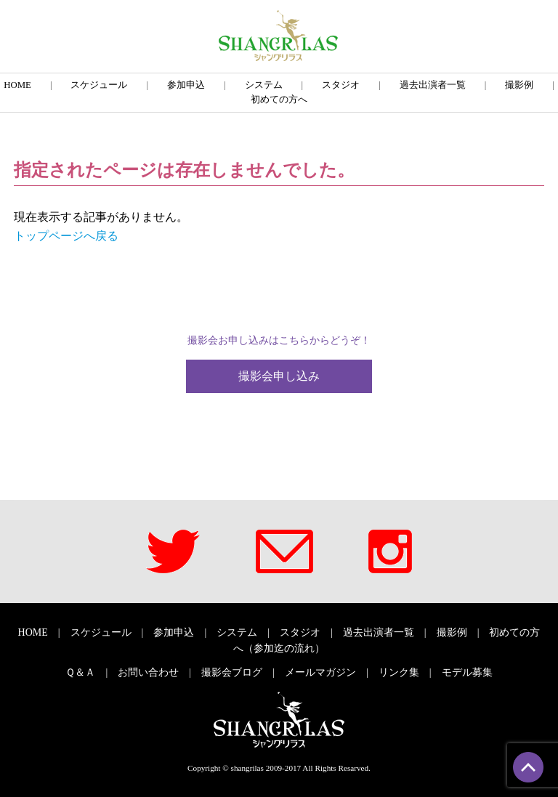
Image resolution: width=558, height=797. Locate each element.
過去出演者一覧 (433, 85)
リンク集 (399, 672)
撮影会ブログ (231, 672)
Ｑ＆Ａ (80, 672)
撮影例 (519, 85)
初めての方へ (279, 99)
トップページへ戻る (66, 236)
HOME (17, 85)
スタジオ (341, 85)
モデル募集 (467, 672)
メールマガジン (320, 672)
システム (264, 85)
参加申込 (186, 85)
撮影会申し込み (279, 376)
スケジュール (98, 85)
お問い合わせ (148, 672)
